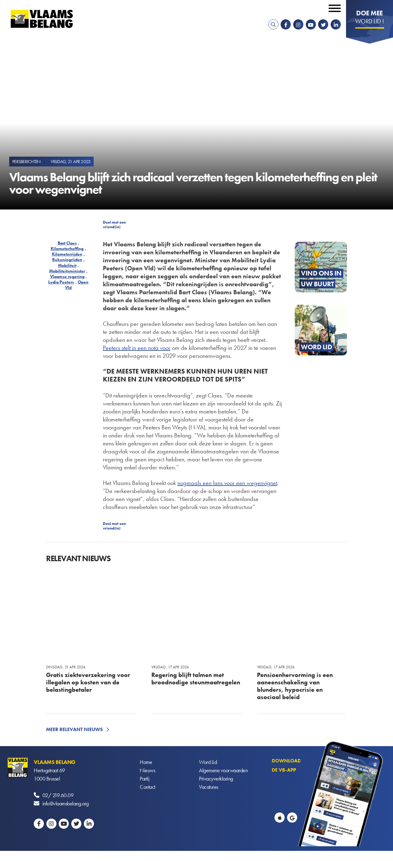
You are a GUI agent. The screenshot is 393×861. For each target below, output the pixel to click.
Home (146, 761)
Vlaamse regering (67, 276)
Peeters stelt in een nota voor (136, 348)
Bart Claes (67, 243)
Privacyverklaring (216, 778)
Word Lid (208, 761)
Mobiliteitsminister (67, 271)
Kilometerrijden (67, 254)
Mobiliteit (67, 265)
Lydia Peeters (61, 282)
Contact (147, 786)
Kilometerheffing (67, 248)
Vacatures (208, 786)
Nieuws (147, 770)
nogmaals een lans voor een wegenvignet (227, 483)
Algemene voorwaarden (223, 770)
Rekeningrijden (67, 259)
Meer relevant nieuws (74, 729)
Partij (144, 778)
